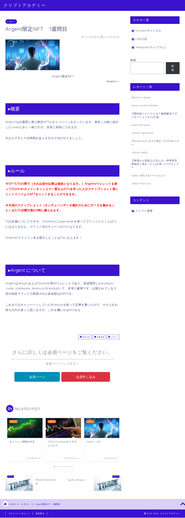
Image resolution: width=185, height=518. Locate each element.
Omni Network (140, 124)
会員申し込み (86, 377)
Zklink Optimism (142, 132)
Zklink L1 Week (140, 97)
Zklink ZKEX (139, 152)
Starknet (85, 337)
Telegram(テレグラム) (150, 47)
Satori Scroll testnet (144, 105)
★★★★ (99, 337)
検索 (133, 60)
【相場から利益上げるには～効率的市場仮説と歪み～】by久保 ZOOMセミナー (155, 164)
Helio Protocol (141, 183)
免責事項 (40, 514)
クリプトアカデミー (25, 5)
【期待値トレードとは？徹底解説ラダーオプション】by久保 (154, 115)
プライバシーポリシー (19, 514)
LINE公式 (141, 39)
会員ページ (37, 377)
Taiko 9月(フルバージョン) (148, 175)
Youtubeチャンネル (148, 30)
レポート (11, 21)
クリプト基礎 (144, 210)
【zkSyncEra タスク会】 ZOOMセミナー (155, 142)
